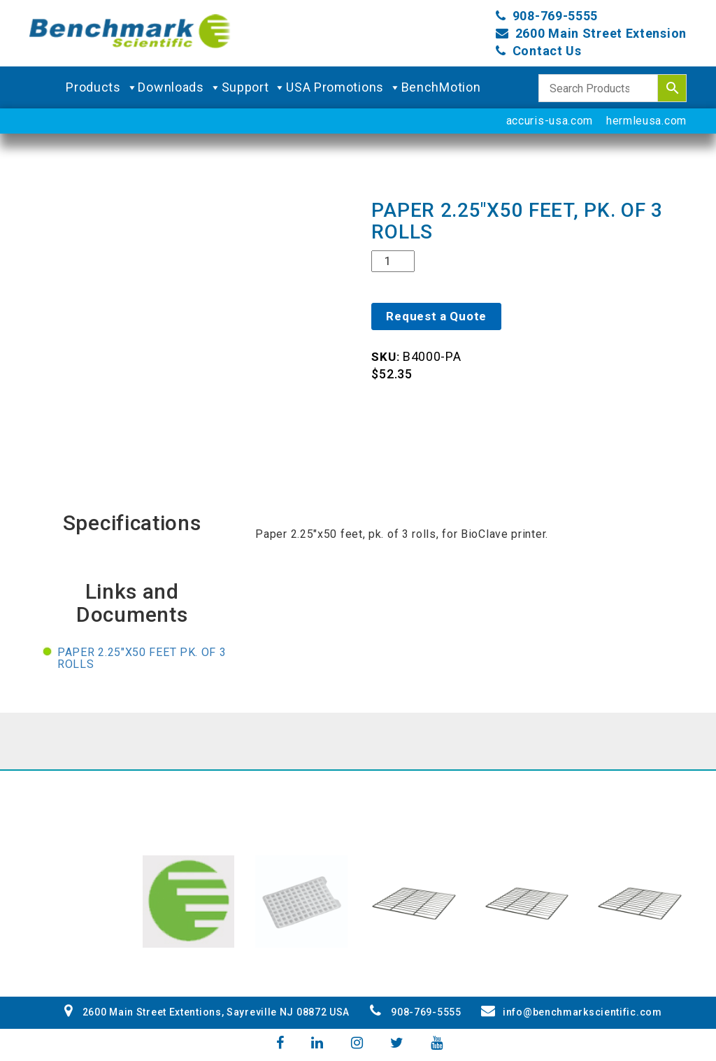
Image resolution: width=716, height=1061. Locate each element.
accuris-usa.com (550, 120)
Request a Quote (436, 316)
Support (254, 87)
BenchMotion (441, 87)
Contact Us (547, 50)
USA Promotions (343, 87)
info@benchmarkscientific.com (571, 1012)
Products (102, 87)
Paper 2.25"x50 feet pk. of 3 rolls (142, 658)
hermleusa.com (646, 120)
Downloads (179, 87)
